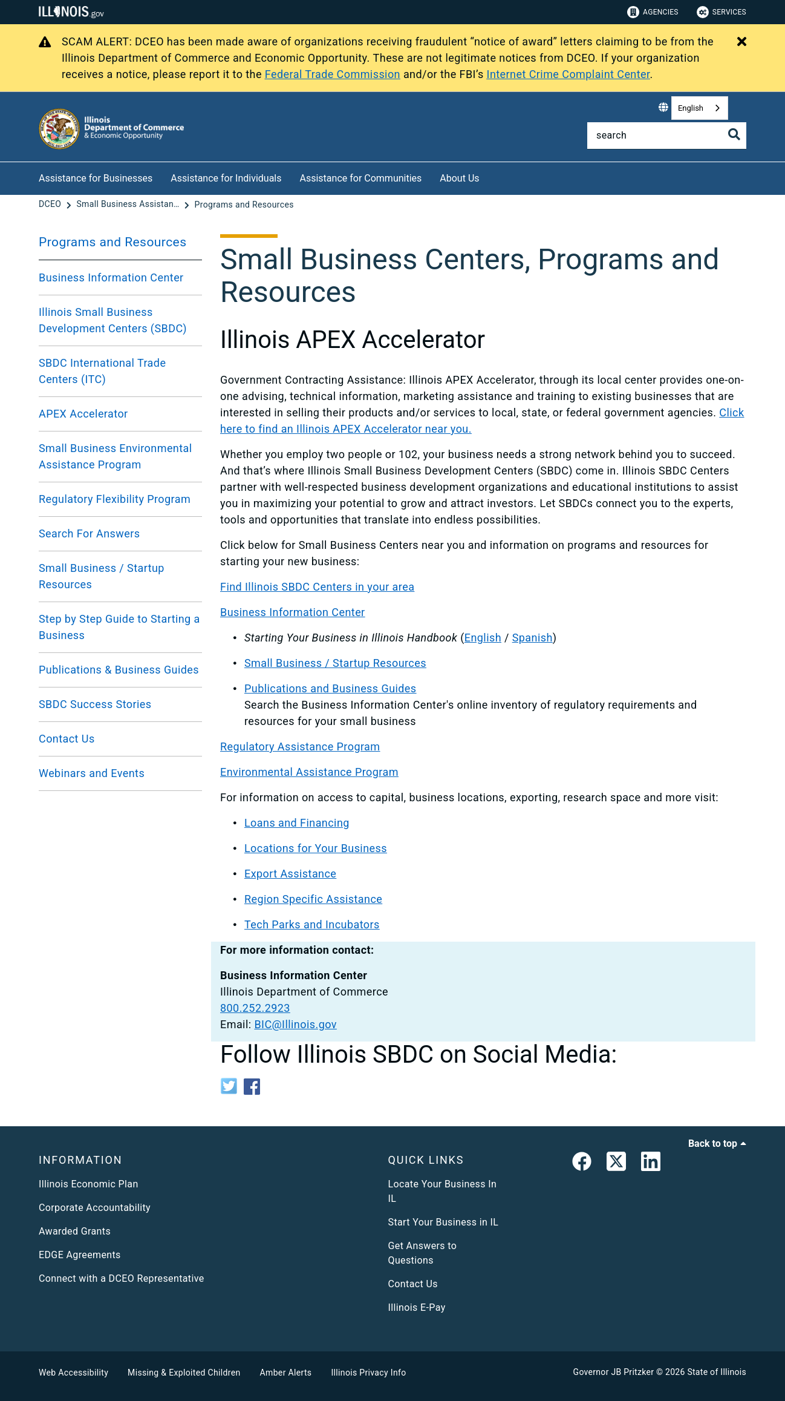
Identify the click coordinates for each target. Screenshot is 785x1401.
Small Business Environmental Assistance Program (115, 456)
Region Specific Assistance (313, 899)
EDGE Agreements (80, 1255)
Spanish (532, 637)
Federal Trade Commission (332, 74)
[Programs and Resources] (244, 204)
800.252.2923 (255, 1008)
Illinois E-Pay (417, 1307)
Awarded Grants (75, 1231)
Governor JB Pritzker (613, 1372)
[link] (581, 1164)
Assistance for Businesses (95, 178)
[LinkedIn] (650, 1164)
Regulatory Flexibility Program (115, 499)
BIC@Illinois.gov (295, 1024)
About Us (459, 178)
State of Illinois (716, 1372)
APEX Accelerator (83, 413)
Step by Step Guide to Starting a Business (119, 626)
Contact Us (67, 738)
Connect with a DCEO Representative (121, 1278)
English (690, 108)
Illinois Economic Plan (88, 1184)
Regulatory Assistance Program (300, 746)
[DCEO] (51, 204)
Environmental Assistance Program (309, 772)
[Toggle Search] (734, 134)
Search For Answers (89, 533)
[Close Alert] (741, 42)
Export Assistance (290, 873)
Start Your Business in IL (443, 1222)
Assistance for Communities (361, 178)
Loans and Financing (297, 822)
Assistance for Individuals (226, 178)
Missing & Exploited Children (184, 1372)
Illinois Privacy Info (368, 1372)
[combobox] (699, 108)
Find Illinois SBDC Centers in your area (317, 586)
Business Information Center (111, 277)
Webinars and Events (92, 773)
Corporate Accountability (95, 1207)
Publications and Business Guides (330, 688)
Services (721, 12)
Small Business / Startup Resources (101, 576)
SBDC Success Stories (95, 704)
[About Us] (489, 176)
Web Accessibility (73, 1372)
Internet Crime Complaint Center (568, 74)
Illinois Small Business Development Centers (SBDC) (113, 320)
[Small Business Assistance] (128, 204)
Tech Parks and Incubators (312, 924)
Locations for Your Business (315, 848)
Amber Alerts (286, 1372)
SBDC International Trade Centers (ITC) (102, 371)
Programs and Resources (112, 242)
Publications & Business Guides (119, 669)
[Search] (666, 135)
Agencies (653, 12)
